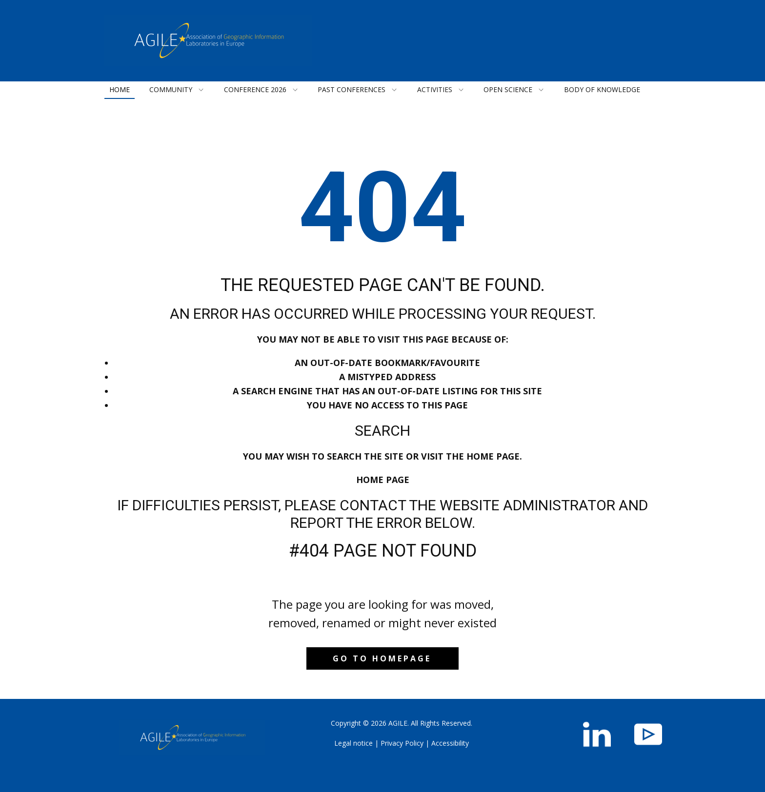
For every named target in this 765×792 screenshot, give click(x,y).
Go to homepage (382, 658)
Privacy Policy (402, 743)
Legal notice (353, 743)
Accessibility (450, 743)
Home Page (382, 479)
